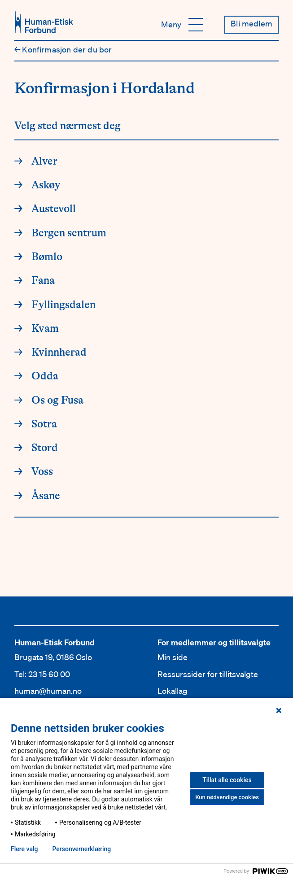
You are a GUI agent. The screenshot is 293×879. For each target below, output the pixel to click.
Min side (172, 657)
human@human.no (48, 691)
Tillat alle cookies (226, 779)
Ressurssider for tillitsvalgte (207, 674)
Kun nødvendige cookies (227, 797)
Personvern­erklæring (81, 849)
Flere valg (24, 849)
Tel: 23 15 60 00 (42, 674)
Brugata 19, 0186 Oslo (53, 657)
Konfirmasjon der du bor (63, 49)
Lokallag (172, 691)
